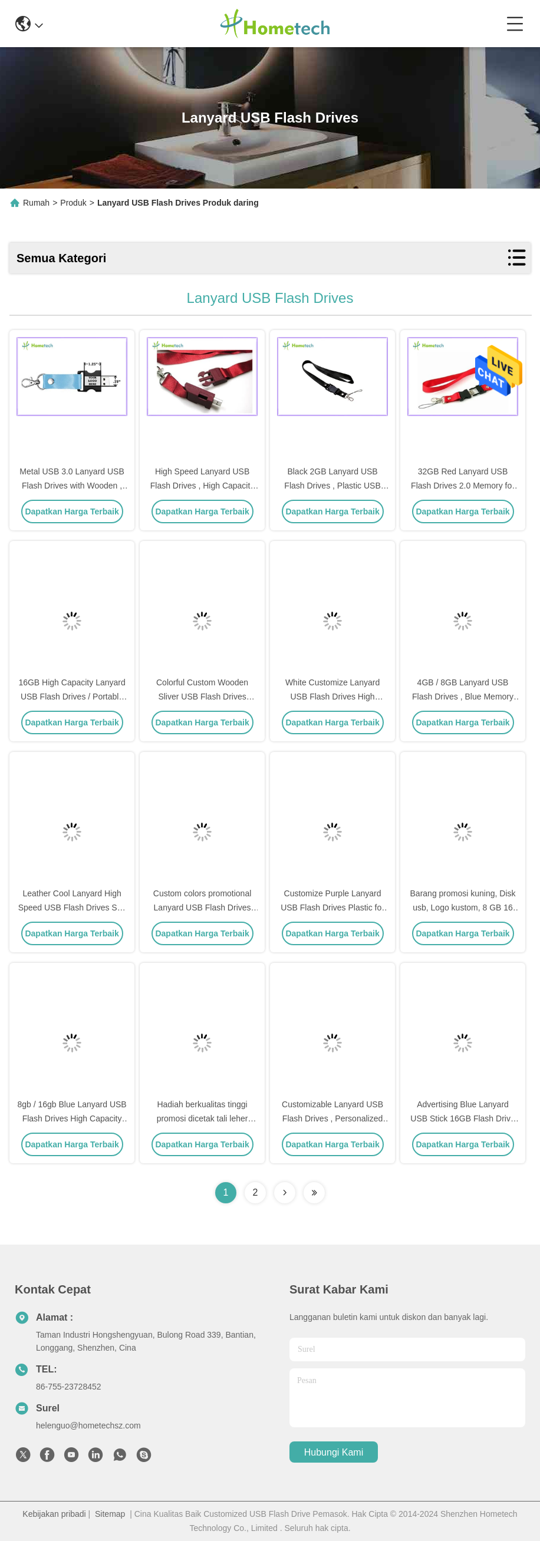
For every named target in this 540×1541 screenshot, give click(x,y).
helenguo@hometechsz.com (88, 1425)
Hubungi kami (334, 1452)
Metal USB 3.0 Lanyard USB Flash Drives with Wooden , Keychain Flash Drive (71, 485)
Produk (73, 202)
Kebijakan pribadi (53, 1514)
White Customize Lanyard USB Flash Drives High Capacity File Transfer (332, 696)
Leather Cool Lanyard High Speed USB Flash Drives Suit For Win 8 (72, 907)
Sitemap (110, 1514)
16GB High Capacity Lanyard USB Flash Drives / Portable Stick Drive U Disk (71, 696)
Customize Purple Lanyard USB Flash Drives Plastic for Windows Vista (332, 907)
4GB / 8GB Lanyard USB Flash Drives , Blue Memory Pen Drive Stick (462, 696)
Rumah (36, 202)
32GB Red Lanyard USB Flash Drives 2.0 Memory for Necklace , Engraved (463, 485)
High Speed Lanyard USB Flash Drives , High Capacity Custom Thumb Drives (202, 485)
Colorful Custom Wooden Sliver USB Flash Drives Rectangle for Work (202, 696)
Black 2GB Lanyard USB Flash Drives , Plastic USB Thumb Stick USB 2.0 (332, 485)
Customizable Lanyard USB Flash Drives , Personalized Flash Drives (332, 1118)
